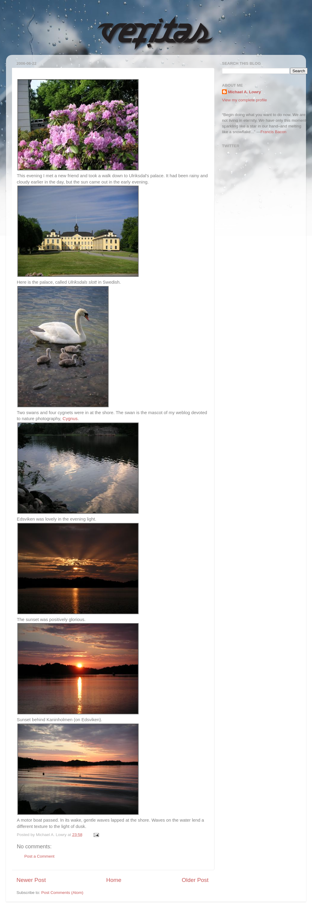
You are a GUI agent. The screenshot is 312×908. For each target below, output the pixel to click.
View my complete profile (244, 100)
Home (113, 880)
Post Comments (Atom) (62, 892)
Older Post (195, 880)
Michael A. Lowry (244, 92)
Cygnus (69, 418)
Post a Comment (39, 856)
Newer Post (31, 880)
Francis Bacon (273, 132)
